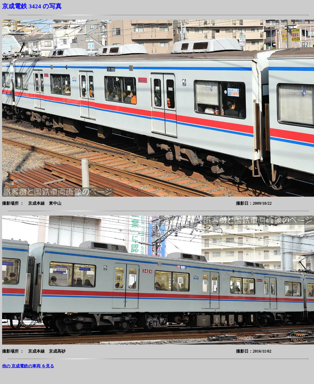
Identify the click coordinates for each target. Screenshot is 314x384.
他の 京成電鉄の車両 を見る (28, 366)
